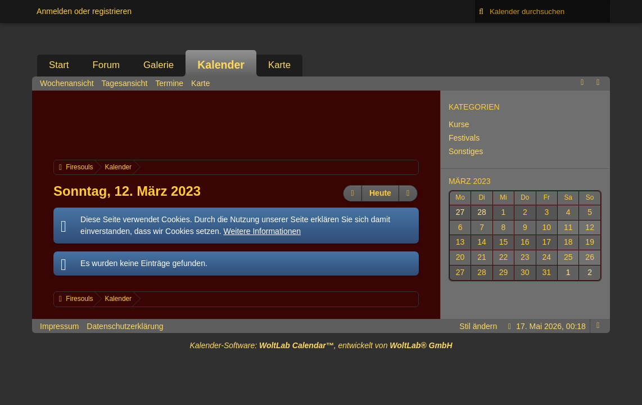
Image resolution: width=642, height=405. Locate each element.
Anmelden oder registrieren (84, 11)
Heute (380, 192)
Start (59, 65)
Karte (279, 65)
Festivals (464, 137)
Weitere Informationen (262, 231)
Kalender (221, 64)
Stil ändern (478, 326)
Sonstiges (466, 151)
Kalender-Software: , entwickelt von (320, 345)
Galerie (158, 65)
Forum (106, 65)
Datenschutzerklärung (125, 326)
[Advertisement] (258, 123)
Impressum (59, 326)
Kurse (459, 124)
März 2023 (470, 181)
